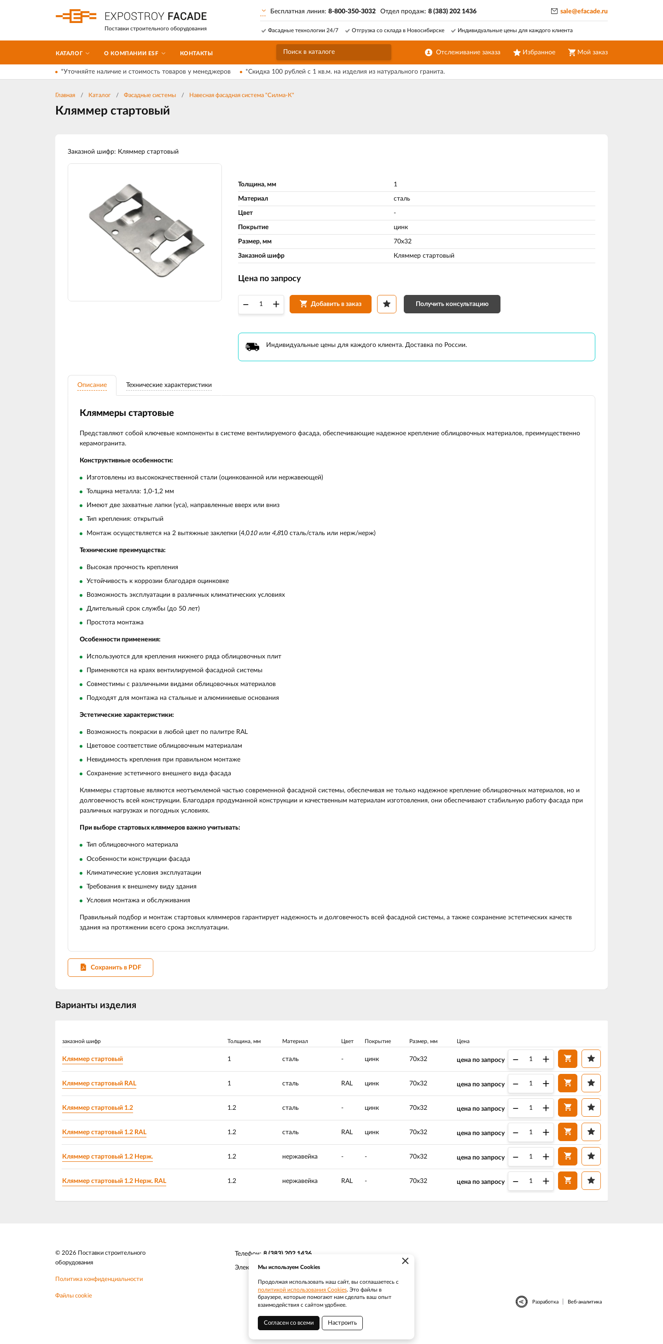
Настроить (342, 1323)
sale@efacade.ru (584, 11)
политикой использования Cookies (302, 1289)
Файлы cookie (73, 1306)
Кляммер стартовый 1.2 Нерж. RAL (116, 1191)
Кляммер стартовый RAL (101, 1093)
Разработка (545, 1312)
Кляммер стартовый (94, 1069)
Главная (65, 95)
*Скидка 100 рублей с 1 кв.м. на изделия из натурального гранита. (345, 72)
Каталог (99, 95)
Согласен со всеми (289, 1323)
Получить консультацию (453, 307)
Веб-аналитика (585, 1312)
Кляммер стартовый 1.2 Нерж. (109, 1166)
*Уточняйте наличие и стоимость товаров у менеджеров (146, 72)
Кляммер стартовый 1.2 (99, 1117)
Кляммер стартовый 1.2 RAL (106, 1142)
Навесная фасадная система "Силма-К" (241, 95)
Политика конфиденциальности (99, 1290)
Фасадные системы (150, 95)
